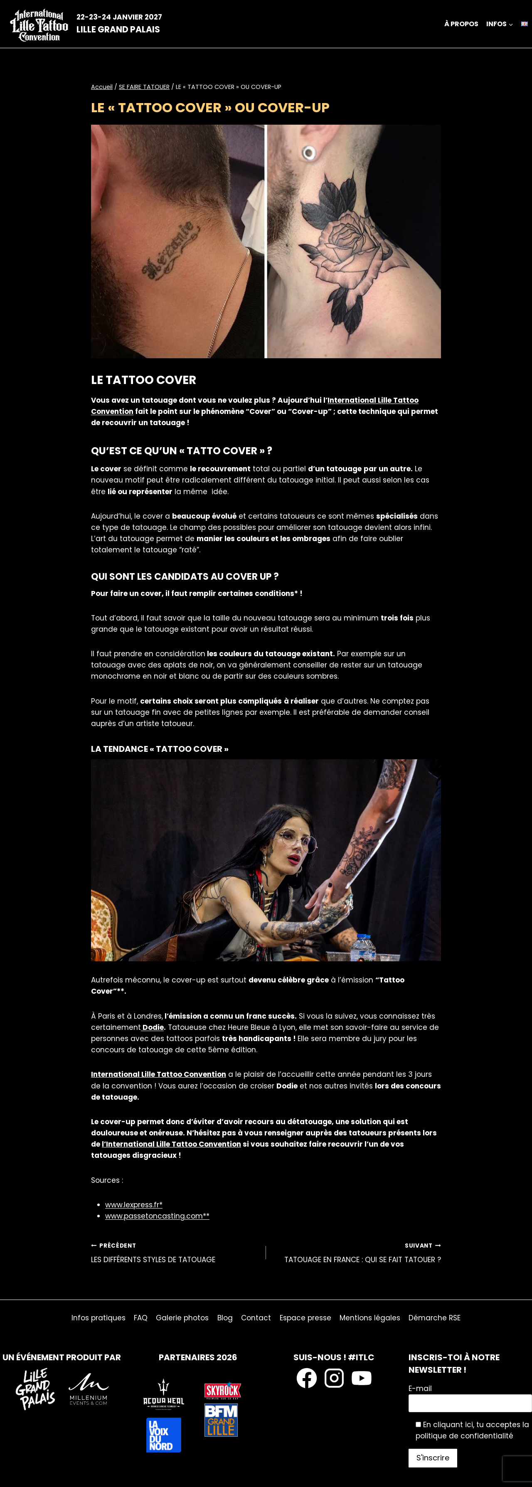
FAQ (141, 1318)
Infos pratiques (98, 1318)
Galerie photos (182, 1318)
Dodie (152, 1027)
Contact (256, 1318)
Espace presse (305, 1318)
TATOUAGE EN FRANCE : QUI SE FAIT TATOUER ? (357, 1252)
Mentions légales (370, 1318)
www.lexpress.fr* (134, 1205)
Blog (225, 1318)
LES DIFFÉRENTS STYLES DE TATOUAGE (175, 1252)
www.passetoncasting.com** (157, 1216)
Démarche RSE (435, 1318)
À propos (461, 24)
